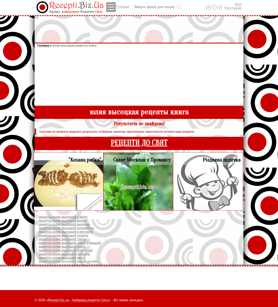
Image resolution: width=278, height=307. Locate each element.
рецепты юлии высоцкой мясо (62, 257)
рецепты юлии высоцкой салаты (63, 235)
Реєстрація (232, 8)
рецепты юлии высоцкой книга (62, 246)
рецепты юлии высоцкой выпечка (64, 224)
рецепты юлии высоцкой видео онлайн (68, 261)
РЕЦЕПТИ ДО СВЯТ (139, 143)
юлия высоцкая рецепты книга (74, 45)
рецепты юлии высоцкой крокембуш (66, 228)
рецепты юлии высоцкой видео (62, 220)
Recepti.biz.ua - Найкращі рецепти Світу (78, 300)
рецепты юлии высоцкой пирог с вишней (70, 243)
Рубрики (117, 7)
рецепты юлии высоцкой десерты (64, 254)
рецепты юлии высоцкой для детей (65, 250)
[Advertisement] (139, 27)
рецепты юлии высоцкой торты (62, 239)
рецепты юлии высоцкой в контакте (66, 231)
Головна (43, 45)
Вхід (238, 4)
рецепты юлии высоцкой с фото (63, 217)
